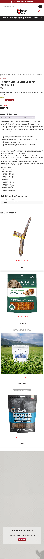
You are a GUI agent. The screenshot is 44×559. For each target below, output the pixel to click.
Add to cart (9, 100)
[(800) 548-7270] (25, 1)
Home (1, 74)
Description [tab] (4, 118)
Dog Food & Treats (17, 74)
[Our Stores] (17, 1)
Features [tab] (11, 118)
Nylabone (3, 79)
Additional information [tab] (28, 118)
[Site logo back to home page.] (22, 11)
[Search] (40, 6)
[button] (1, 108)
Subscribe (22, 540)
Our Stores (21, 1)
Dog (12, 74)
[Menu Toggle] (5, 12)
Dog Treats (24, 74)
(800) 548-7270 (30, 1)
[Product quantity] (2, 100)
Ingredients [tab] (18, 118)
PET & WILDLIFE (7, 74)
